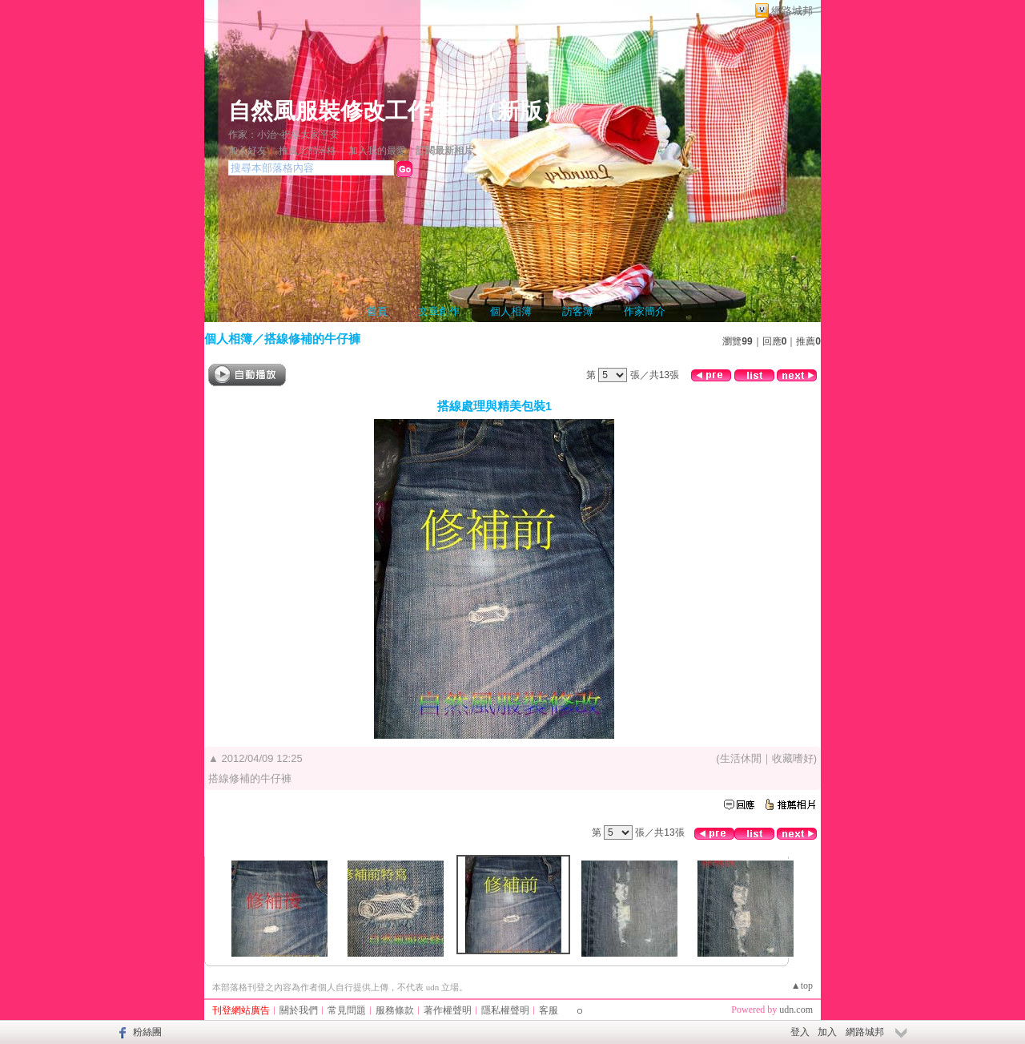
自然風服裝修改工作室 (340, 111)
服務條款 (395, 1010)
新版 (519, 111)
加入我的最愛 (377, 150)
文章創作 (439, 311)
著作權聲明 (448, 1010)
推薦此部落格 (307, 150)
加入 (827, 1032)
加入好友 (247, 150)
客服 (548, 1010)
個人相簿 (511, 311)
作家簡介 (644, 311)
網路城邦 (792, 11)
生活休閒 (741, 758)
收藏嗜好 (793, 758)
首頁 (377, 311)
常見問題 (347, 1010)
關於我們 (298, 1010)
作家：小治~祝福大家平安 (284, 134)
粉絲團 (147, 1032)
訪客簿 (577, 311)
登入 (800, 1032)
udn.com (796, 1009)
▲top (802, 985)
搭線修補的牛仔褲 (312, 338)
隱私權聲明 (505, 1010)
